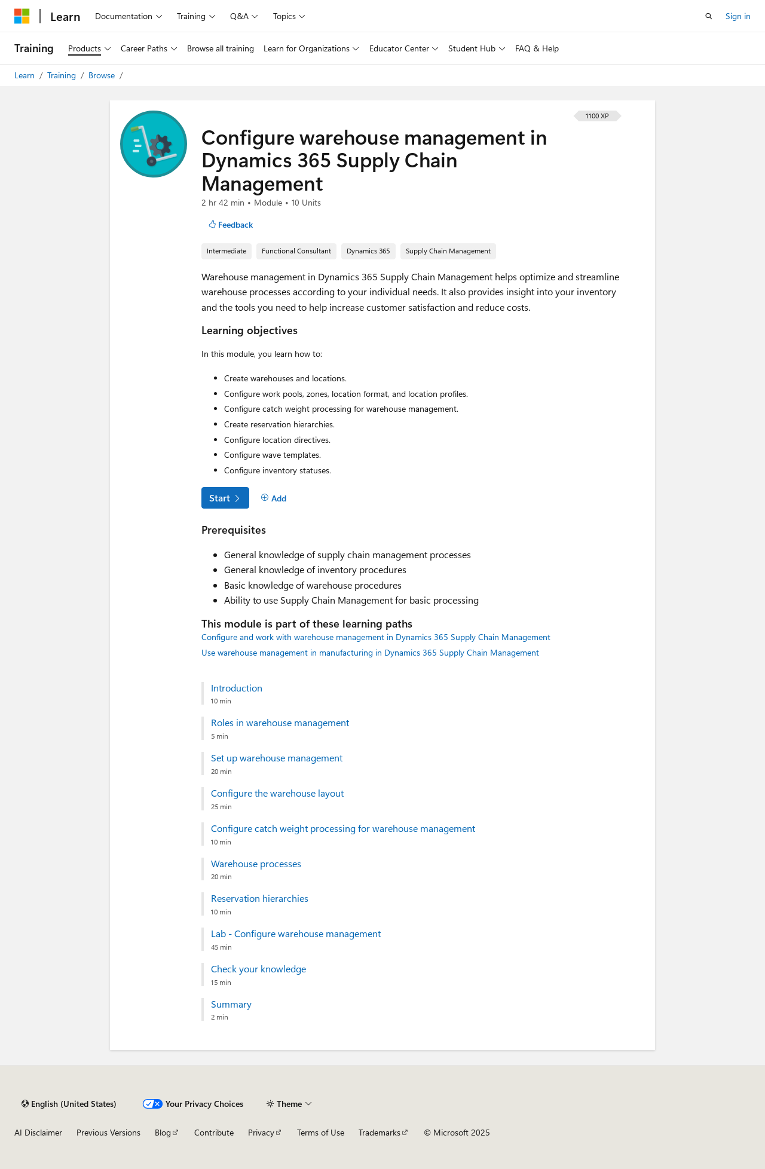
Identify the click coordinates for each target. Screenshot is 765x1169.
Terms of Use (320, 1132)
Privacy (261, 1132)
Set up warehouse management (276, 758)
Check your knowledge (258, 969)
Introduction (236, 688)
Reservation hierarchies (259, 898)
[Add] (273, 498)
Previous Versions (108, 1132)
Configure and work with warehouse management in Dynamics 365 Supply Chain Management (375, 636)
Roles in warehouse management (280, 723)
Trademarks (379, 1132)
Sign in (738, 16)
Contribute (214, 1132)
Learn (25, 75)
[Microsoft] (22, 16)
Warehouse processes (256, 864)
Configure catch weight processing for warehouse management (343, 828)
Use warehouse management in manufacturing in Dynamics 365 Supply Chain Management (370, 652)
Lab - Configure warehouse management (296, 934)
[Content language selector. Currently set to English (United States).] (69, 1103)
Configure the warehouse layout (277, 793)
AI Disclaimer (38, 1132)
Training (62, 75)
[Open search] (709, 16)
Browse (102, 75)
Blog (163, 1132)
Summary (231, 1004)
